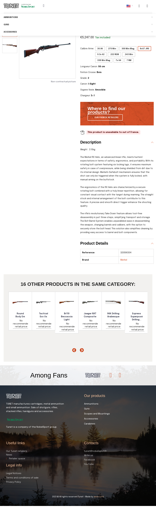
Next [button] (81, 349)
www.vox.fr (99, 497)
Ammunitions (78, 17)
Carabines (89, 424)
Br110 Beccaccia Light (67, 317)
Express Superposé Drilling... (137, 317)
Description (90, 142)
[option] (20, 311)
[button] (105, 117)
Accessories (78, 32)
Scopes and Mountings (97, 414)
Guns (78, 25)
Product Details (94, 243)
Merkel (123, 260)
